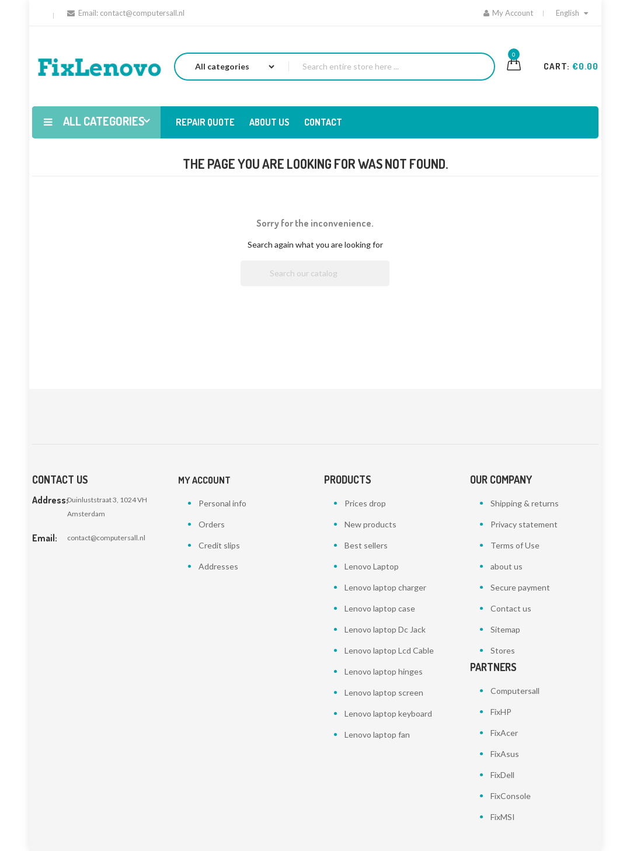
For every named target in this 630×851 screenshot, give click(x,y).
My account (204, 480)
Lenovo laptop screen (383, 692)
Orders (212, 524)
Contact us (510, 608)
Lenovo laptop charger (385, 587)
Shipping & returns (524, 503)
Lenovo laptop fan (377, 734)
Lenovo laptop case (379, 608)
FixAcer (504, 733)
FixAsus (504, 754)
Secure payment (520, 587)
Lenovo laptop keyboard (388, 713)
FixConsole (510, 796)
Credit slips (219, 545)
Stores (502, 650)
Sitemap (505, 629)
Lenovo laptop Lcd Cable (389, 650)
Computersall (514, 691)
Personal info (222, 503)
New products (370, 524)
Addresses (218, 566)
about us (506, 566)
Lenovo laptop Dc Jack (385, 629)
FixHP (500, 712)
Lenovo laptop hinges (383, 671)
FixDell (502, 775)
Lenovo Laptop (371, 566)
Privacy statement (524, 524)
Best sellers (366, 545)
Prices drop (365, 503)
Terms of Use (514, 545)
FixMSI (502, 817)
